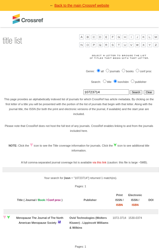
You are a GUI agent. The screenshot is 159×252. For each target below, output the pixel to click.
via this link (100, 162)
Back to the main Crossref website (81, 5)
